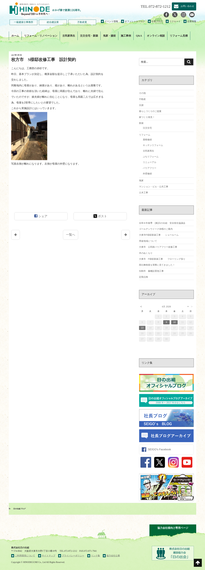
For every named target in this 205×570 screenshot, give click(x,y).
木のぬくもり (145, 253)
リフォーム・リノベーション (40, 35)
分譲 (141, 105)
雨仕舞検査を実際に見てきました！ (157, 265)
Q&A (139, 35)
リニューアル (149, 162)
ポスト (100, 216)
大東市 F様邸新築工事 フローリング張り (162, 259)
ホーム (15, 35)
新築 (141, 123)
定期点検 (143, 277)
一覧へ (70, 234)
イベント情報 (109, 21)
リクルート (173, 21)
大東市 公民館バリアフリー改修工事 (158, 247)
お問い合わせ (184, 6)
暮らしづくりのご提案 (150, 111)
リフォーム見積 (179, 35)
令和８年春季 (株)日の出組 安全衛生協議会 (162, 223)
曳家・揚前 (109, 35)
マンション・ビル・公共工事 (153, 186)
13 (142, 327)
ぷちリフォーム (151, 156)
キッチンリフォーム (153, 145)
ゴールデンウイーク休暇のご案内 (156, 229)
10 (174, 322)
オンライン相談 (156, 35)
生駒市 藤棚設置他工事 (151, 271)
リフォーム (144, 134)
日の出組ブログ (19, 509)
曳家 (141, 180)
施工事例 (126, 35)
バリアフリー (149, 168)
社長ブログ (155, 21)
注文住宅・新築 (89, 35)
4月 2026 (166, 306)
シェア (40, 216)
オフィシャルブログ (133, 21)
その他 (142, 93)
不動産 (142, 99)
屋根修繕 (147, 139)
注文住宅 (147, 128)
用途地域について (148, 241)
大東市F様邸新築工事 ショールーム (159, 235)
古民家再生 (68, 35)
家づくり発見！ (147, 117)
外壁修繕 (147, 173)
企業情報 (190, 21)
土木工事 (143, 192)
